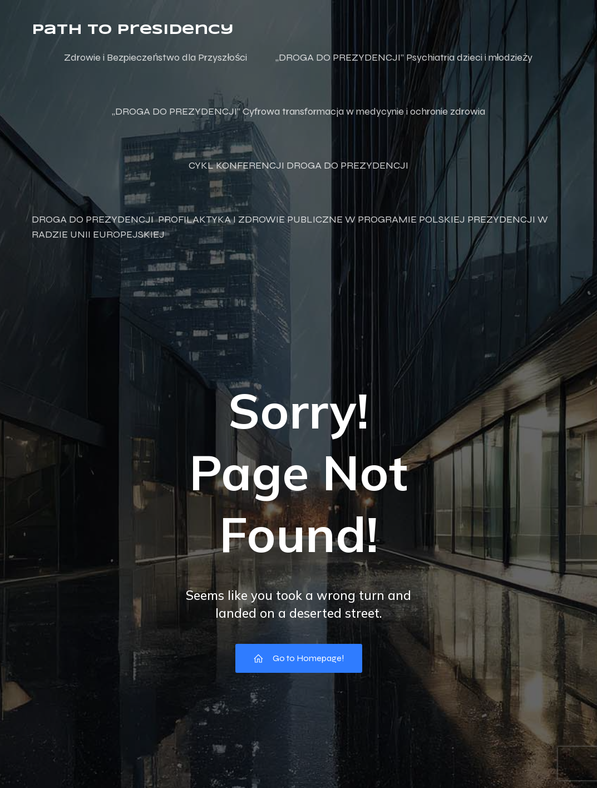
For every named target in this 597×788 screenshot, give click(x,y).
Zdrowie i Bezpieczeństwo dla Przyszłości (155, 57)
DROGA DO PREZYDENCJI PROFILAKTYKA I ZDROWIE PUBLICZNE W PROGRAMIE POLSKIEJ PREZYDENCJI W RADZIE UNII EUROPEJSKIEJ (291, 226)
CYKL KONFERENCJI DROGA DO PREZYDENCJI (298, 165)
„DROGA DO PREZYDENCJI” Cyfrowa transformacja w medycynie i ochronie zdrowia (298, 111)
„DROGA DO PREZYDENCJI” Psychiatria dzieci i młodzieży (404, 57)
